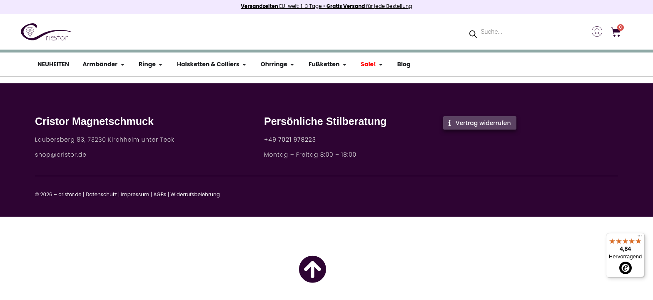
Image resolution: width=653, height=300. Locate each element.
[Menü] (640, 238)
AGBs (159, 194)
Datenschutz (101, 194)
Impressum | (136, 194)
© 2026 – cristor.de (58, 194)
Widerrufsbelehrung (195, 194)
